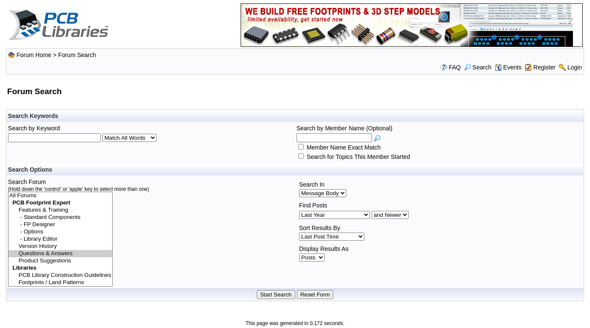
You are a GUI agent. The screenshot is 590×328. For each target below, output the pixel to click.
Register (544, 67)
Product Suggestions (60, 261)
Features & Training (60, 210)
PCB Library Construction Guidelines (60, 275)
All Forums (60, 195)
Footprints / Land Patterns (60, 282)
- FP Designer (60, 224)
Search (477, 67)
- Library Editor (60, 239)
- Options (60, 232)
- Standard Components (60, 217)
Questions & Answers (60, 253)
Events (508, 67)
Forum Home (34, 55)
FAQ (455, 67)
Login (574, 67)
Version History (60, 246)
